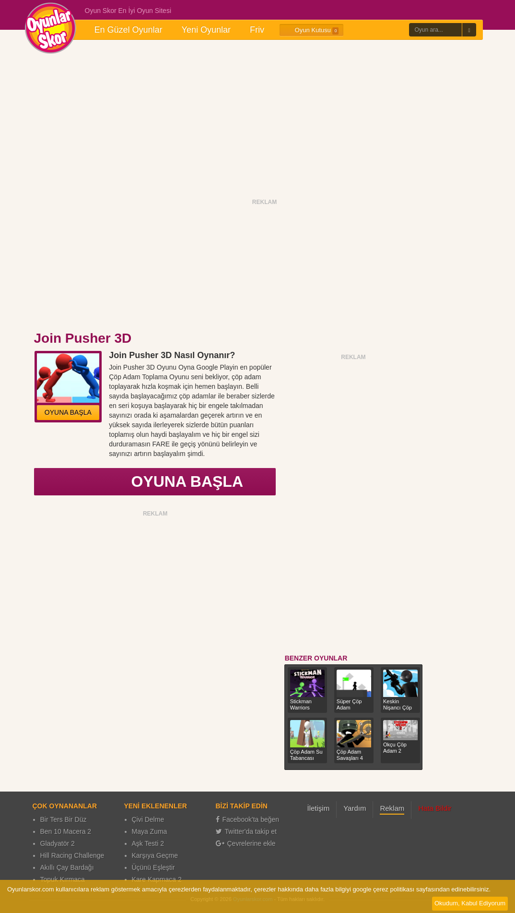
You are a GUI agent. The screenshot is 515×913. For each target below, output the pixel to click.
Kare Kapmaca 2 (157, 879)
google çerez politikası (383, 889)
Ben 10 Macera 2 (66, 831)
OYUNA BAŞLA (68, 412)
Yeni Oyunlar (206, 30)
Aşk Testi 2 (148, 843)
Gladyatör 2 (57, 843)
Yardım (354, 808)
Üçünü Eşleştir (153, 867)
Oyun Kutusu (311, 30)
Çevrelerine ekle (246, 843)
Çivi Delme (148, 819)
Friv (257, 30)
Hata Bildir (434, 808)
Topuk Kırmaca (62, 879)
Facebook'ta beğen (248, 819)
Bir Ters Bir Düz (63, 819)
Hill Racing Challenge (72, 855)
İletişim (318, 808)
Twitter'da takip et (246, 831)
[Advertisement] (257, 119)
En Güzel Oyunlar (128, 30)
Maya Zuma (149, 831)
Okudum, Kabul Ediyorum (469, 903)
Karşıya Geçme (155, 855)
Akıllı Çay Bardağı (67, 867)
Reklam (392, 808)
